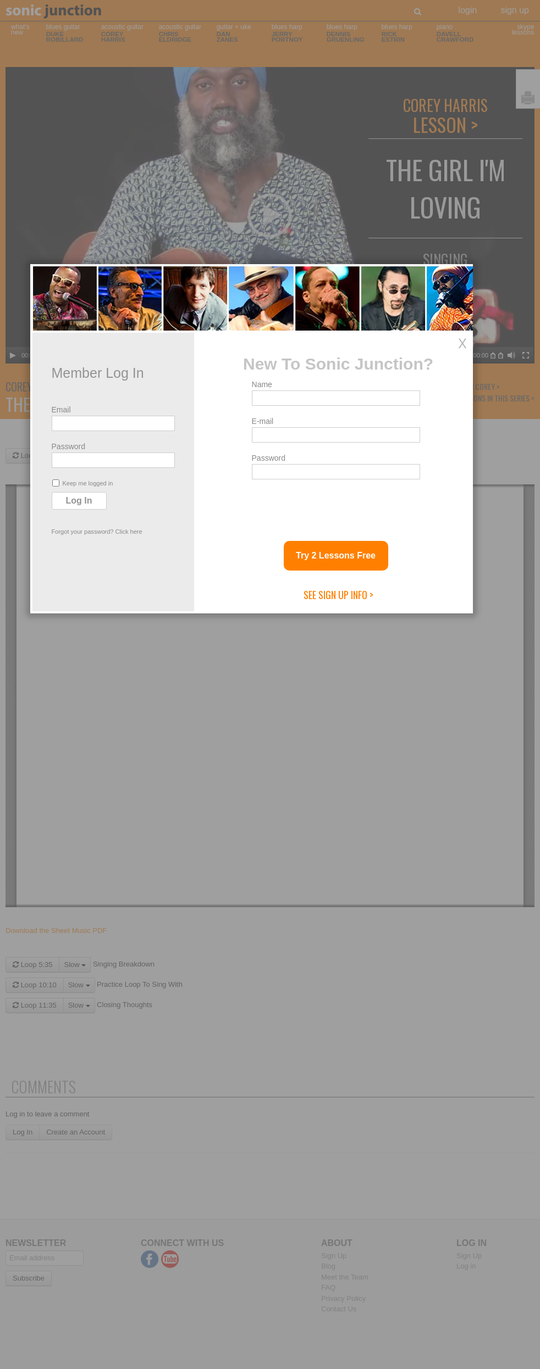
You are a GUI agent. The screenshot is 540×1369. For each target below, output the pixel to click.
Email (79, 655)
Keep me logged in (100, 728)
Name (280, 629)
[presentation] (353, 751)
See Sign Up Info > (357, 840)
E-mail (281, 666)
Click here (147, 777)
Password (86, 692)
